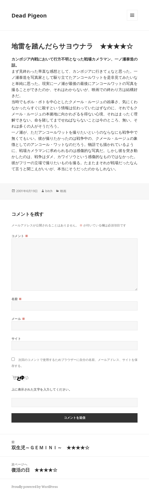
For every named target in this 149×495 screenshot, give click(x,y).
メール (18, 319)
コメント (19, 236)
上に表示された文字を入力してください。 (41, 389)
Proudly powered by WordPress (34, 487)
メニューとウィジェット (132, 20)
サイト (16, 338)
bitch (48, 191)
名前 (16, 299)
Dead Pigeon (29, 15)
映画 (63, 191)
